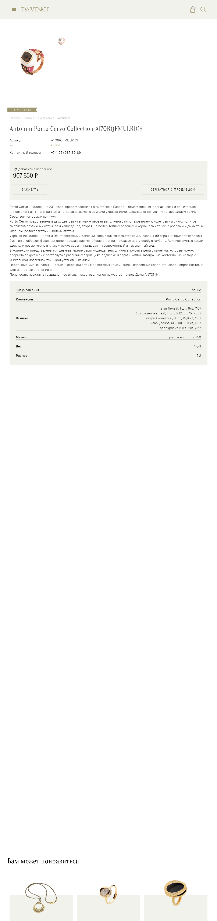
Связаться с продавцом (173, 189)
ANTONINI (64, 118)
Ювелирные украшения (39, 118)
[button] (33, 169)
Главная (15, 118)
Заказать (30, 189)
